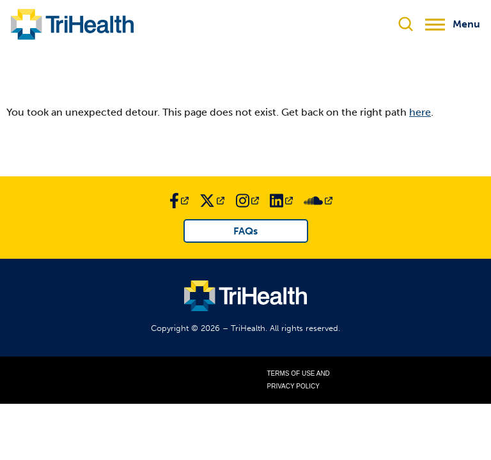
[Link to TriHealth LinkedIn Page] (281, 200)
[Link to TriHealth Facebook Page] (179, 200)
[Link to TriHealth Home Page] (72, 24)
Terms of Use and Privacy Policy (298, 380)
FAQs (245, 231)
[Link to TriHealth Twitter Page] (211, 200)
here (420, 112)
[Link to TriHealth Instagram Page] (247, 200)
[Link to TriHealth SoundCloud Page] (318, 200)
